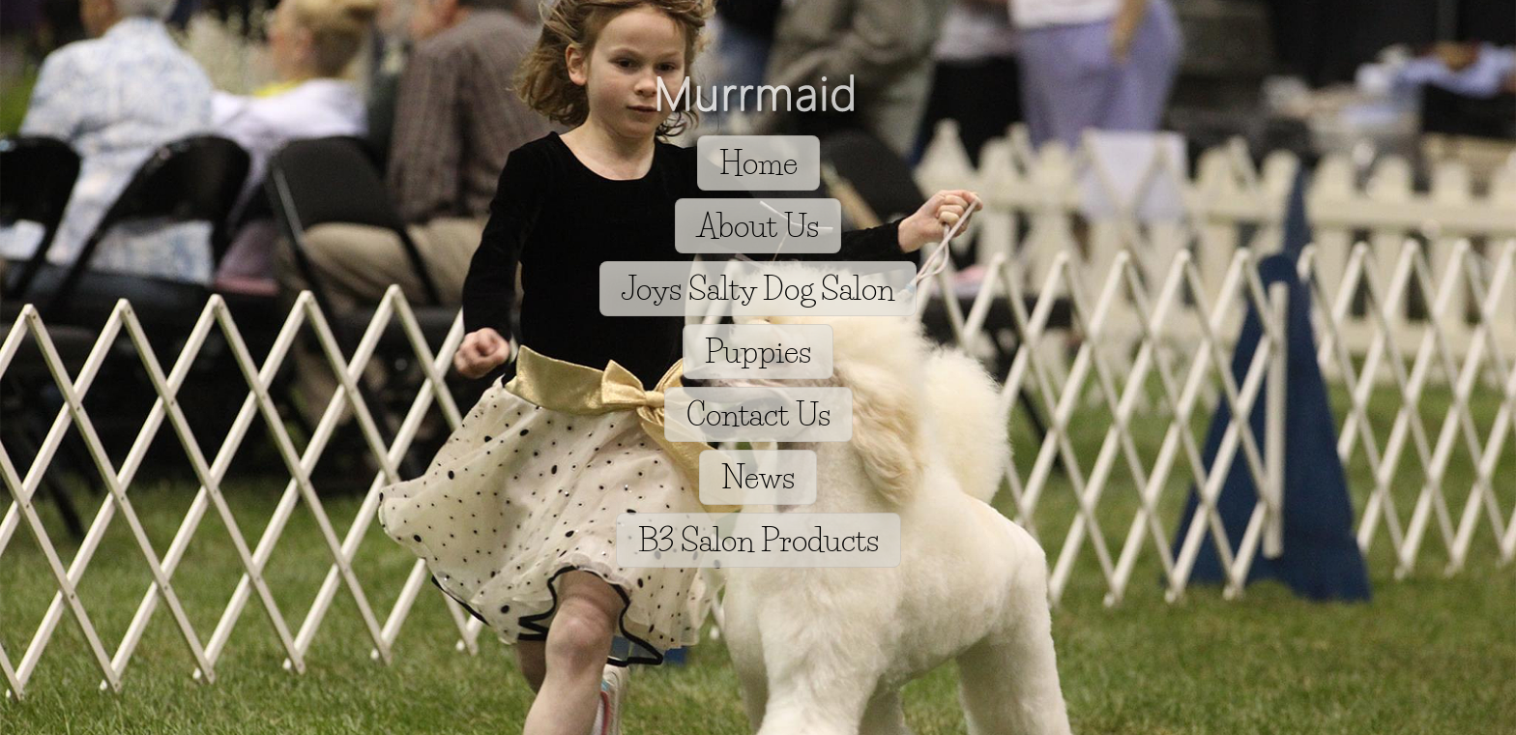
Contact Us (758, 414)
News (758, 477)
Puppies (758, 351)
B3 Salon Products (758, 540)
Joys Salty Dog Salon (758, 289)
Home (758, 163)
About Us (758, 226)
